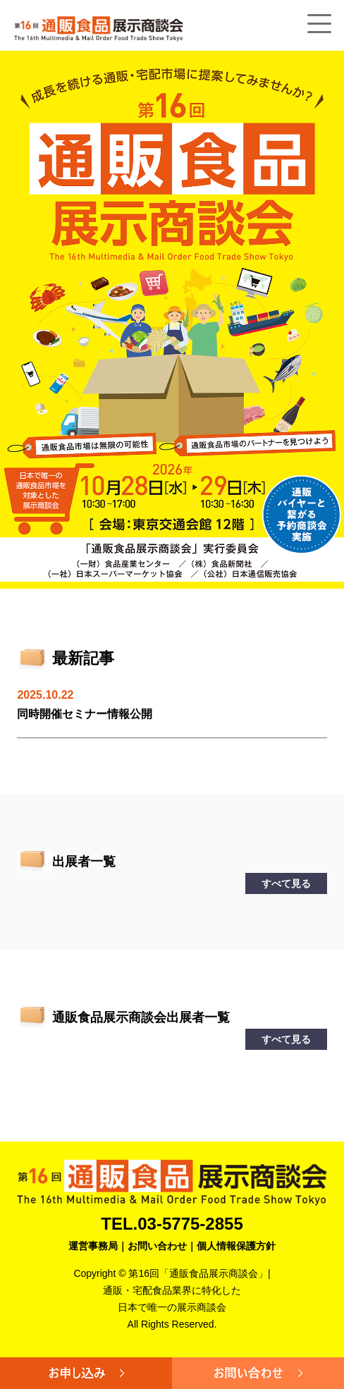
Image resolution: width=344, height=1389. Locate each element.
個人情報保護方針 (236, 1246)
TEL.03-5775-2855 (171, 1223)
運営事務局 (93, 1246)
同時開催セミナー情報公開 (84, 714)
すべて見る (286, 883)
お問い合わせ (157, 1246)
